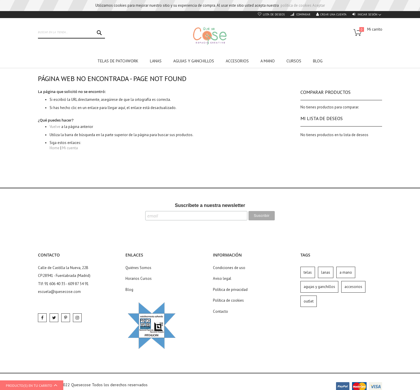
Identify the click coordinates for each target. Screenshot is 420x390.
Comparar (302, 14)
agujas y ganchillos (319, 286)
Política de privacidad (230, 289)
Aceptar (318, 5)
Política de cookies (228, 300)
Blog (129, 289)
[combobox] (71, 32)
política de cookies (296, 5)
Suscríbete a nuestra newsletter (210, 205)
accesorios (353, 286)
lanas (325, 272)
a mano (346, 272)
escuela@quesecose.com (59, 291)
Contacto (220, 311)
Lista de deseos (274, 14)
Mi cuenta (70, 147)
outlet (309, 301)
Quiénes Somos (138, 267)
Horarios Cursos (138, 278)
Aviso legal (222, 278)
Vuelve (55, 126)
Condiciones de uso (229, 267)
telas (308, 272)
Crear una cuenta (333, 14)
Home (55, 147)
